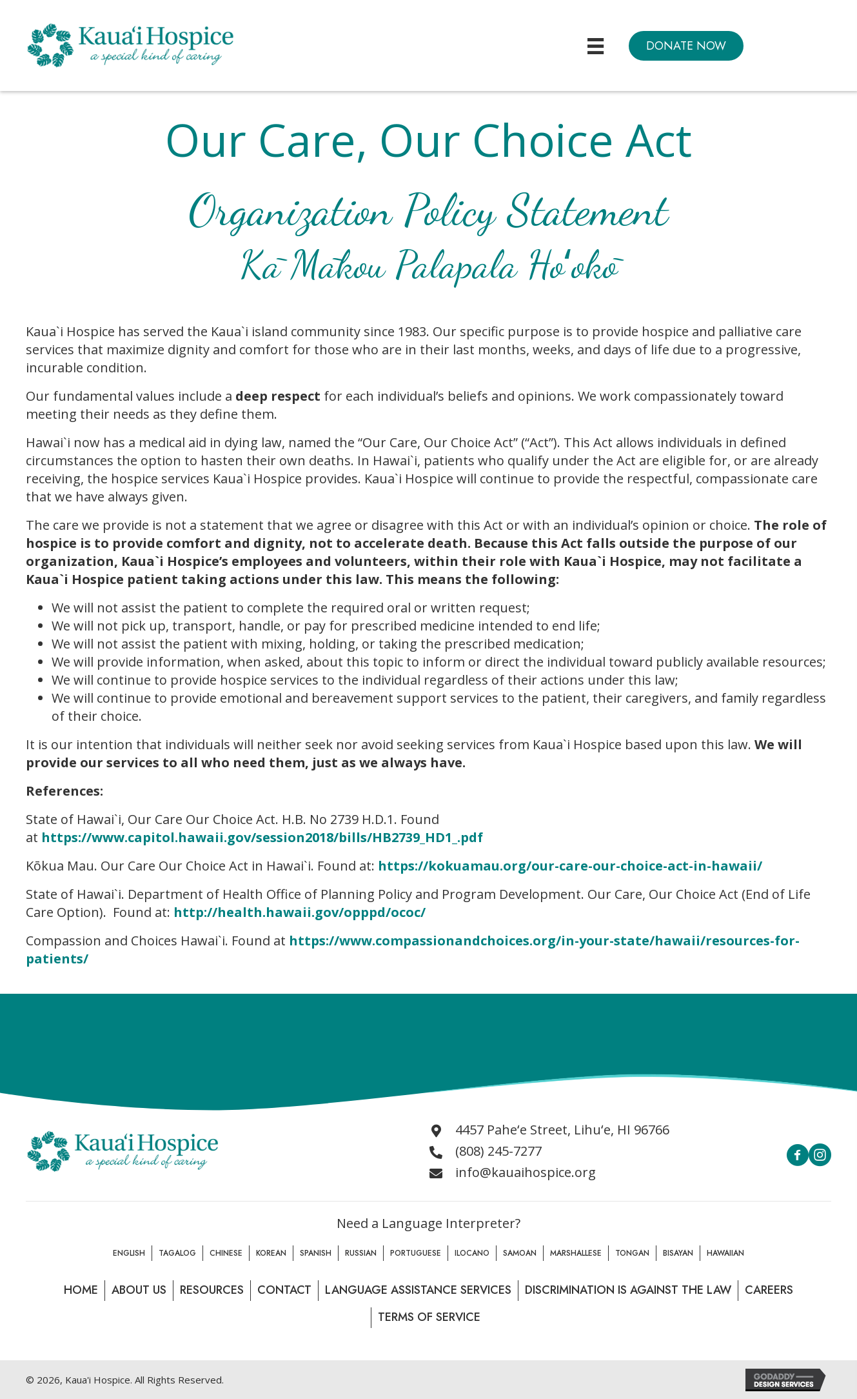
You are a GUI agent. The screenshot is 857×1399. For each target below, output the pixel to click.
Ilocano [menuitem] (472, 1253)
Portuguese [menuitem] (415, 1253)
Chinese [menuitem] (226, 1253)
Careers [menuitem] (769, 1290)
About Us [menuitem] (139, 1290)
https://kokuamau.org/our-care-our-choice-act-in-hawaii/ (570, 865)
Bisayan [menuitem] (678, 1253)
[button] (686, 46)
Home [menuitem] (81, 1290)
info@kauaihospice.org (525, 1172)
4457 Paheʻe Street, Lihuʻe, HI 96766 (562, 1129)
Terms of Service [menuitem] (429, 1317)
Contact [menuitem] (284, 1290)
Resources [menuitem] (212, 1290)
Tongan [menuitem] (632, 1253)
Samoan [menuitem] (520, 1253)
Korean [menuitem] (271, 1253)
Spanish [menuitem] (315, 1253)
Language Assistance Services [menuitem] (418, 1290)
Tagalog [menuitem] (177, 1253)
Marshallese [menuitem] (576, 1253)
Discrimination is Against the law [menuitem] (628, 1290)
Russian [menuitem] (361, 1253)
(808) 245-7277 (498, 1151)
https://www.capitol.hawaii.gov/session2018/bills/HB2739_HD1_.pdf (262, 837)
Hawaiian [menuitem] (725, 1253)
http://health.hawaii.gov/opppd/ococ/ (299, 912)
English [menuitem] (129, 1253)
